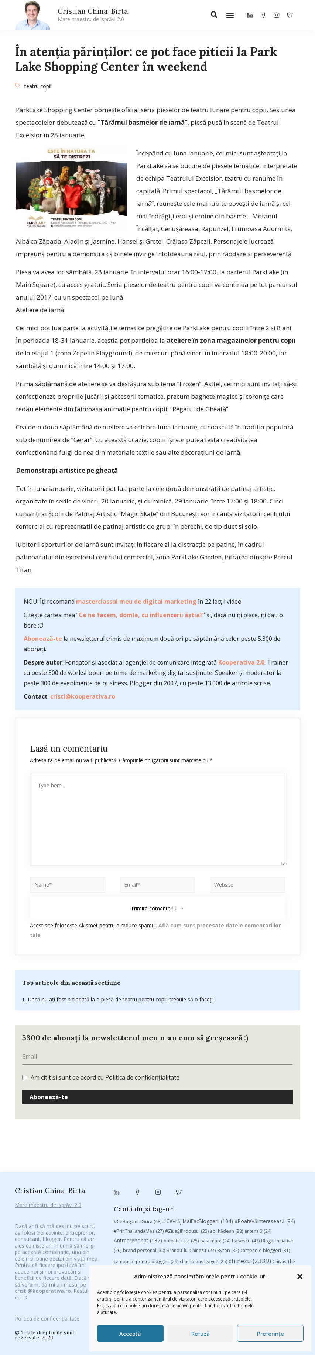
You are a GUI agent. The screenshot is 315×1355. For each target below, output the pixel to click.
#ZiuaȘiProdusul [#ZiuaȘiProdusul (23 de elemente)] (187, 1111)
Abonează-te (43, 639)
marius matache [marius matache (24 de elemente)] (247, 1172)
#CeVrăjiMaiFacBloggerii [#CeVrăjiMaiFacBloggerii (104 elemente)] (198, 1101)
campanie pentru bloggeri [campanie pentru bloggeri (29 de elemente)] (146, 1142)
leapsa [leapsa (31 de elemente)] (125, 1172)
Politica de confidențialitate (47, 1310)
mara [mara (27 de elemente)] (214, 1172)
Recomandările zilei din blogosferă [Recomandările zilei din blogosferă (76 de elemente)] (167, 1181)
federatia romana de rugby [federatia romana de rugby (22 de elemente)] (201, 1163)
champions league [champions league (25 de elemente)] (203, 1142)
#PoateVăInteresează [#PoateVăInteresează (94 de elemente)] (264, 1101)
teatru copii (37, 86)
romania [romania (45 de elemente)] (259, 1181)
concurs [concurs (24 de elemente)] (153, 1153)
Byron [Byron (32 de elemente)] (228, 1131)
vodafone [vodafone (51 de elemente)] (185, 1201)
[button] (300, 1276)
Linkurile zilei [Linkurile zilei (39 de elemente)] (157, 1172)
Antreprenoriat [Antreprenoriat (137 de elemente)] (138, 1120)
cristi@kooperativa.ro (82, 696)
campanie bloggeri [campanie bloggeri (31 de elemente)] (265, 1131)
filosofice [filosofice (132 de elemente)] (253, 1162)
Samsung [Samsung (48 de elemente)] (128, 1191)
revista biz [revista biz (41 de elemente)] (228, 1181)
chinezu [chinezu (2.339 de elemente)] (250, 1141)
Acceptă (130, 1333)
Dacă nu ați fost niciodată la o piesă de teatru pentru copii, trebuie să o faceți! (120, 999)
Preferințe (270, 1333)
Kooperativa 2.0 (241, 662)
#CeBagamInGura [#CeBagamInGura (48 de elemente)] (137, 1101)
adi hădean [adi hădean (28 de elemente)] (226, 1111)
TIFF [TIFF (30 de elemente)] (219, 1191)
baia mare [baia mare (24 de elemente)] (215, 1121)
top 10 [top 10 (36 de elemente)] (240, 1191)
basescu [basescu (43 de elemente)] (246, 1121)
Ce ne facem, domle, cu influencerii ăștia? (141, 615)
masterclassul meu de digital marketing (136, 602)
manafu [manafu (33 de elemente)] (190, 1172)
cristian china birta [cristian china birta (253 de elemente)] (196, 1152)
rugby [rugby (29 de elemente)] (284, 1182)
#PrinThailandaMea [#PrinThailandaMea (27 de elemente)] (139, 1111)
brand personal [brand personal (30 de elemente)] (144, 1131)
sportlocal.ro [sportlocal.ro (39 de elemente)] (163, 1191)
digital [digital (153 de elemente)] (152, 1162)
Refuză (200, 1333)
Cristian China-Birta (93, 14)
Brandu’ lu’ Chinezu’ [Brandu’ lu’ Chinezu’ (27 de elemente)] (191, 1131)
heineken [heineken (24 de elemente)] (286, 1163)
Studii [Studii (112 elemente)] (196, 1191)
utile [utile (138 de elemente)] (156, 1200)
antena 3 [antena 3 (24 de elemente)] (257, 1111)
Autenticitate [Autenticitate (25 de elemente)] (181, 1121)
